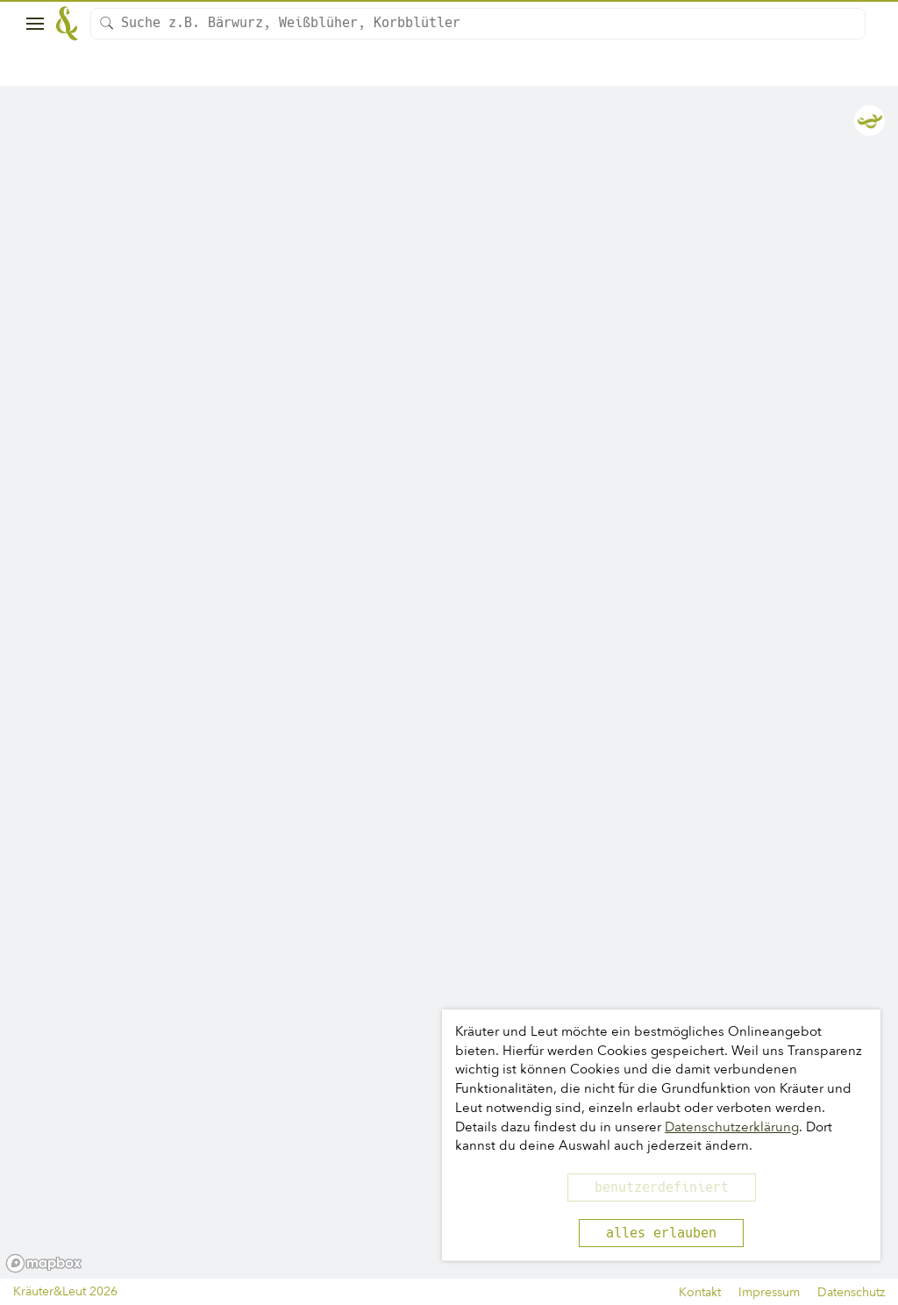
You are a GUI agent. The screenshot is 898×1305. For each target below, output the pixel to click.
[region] (449, 683)
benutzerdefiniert (662, 1187)
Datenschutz (851, 1292)
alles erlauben (661, 1233)
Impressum (769, 1292)
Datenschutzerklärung (732, 1127)
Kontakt (700, 1292)
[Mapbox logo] (43, 1263)
